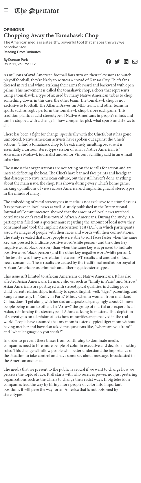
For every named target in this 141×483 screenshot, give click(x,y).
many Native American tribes (94, 95)
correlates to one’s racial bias (27, 217)
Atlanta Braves (58, 106)
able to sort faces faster (92, 238)
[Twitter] (117, 62)
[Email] (134, 62)
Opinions (14, 29)
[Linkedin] (126, 62)
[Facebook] (108, 62)
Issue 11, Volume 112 (20, 64)
